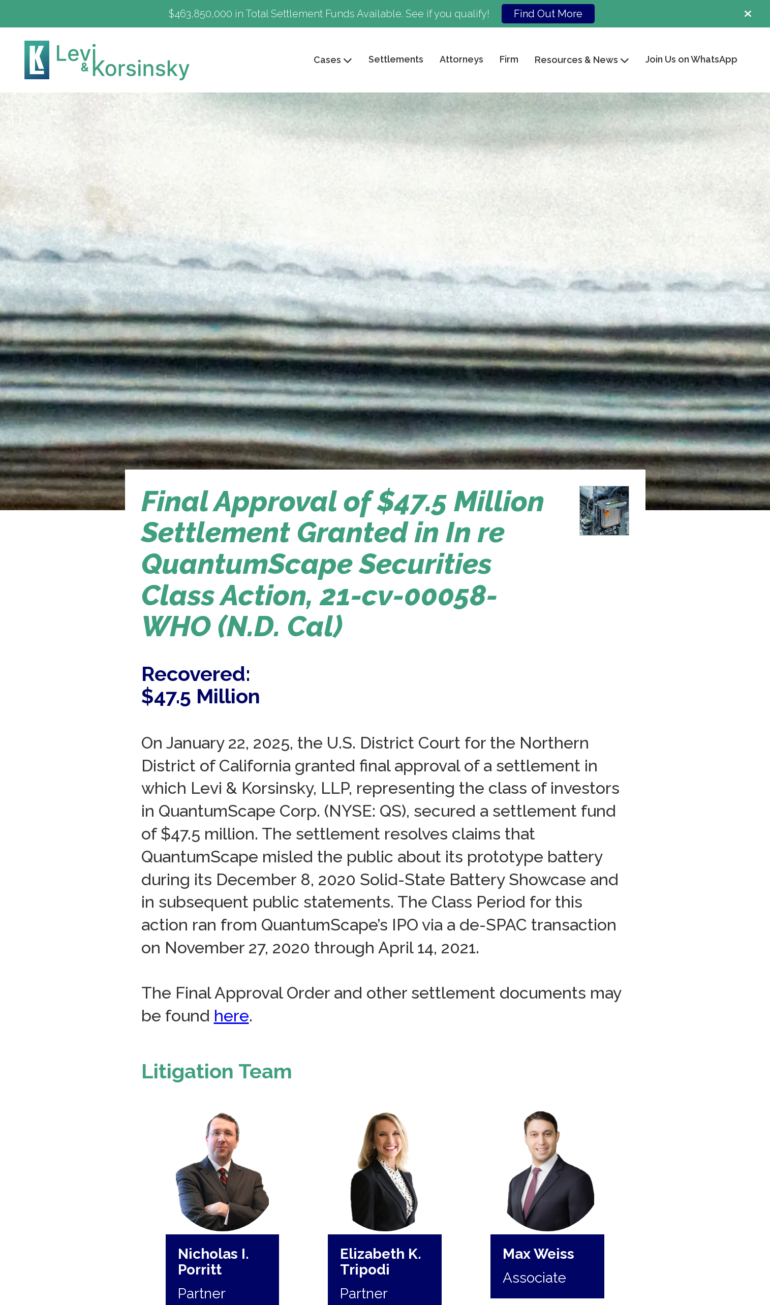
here (231, 1015)
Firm (509, 59)
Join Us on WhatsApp (691, 59)
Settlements (395, 59)
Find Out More (548, 14)
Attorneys (461, 59)
